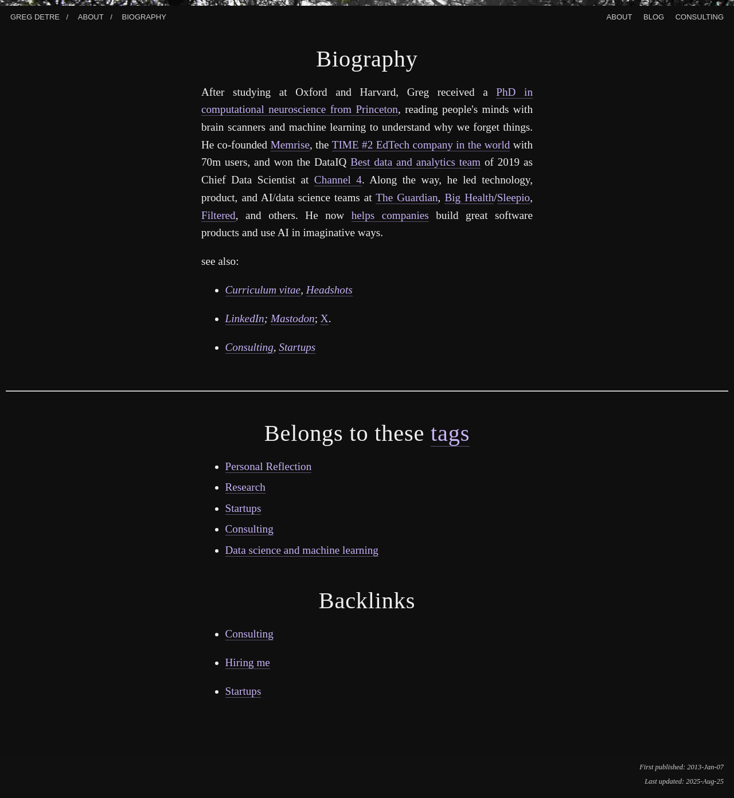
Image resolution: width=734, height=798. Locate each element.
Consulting (700, 16)
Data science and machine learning (301, 550)
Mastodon (293, 318)
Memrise (290, 145)
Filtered (218, 215)
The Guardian (407, 197)
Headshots (329, 290)
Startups (297, 347)
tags (450, 433)
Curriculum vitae (263, 290)
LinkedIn (244, 318)
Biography (144, 16)
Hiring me (247, 662)
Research (245, 487)
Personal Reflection (268, 466)
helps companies (390, 215)
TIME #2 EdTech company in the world (421, 145)
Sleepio (513, 197)
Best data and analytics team (415, 162)
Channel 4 (338, 180)
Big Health (469, 197)
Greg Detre (35, 16)
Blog (653, 16)
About (91, 16)
